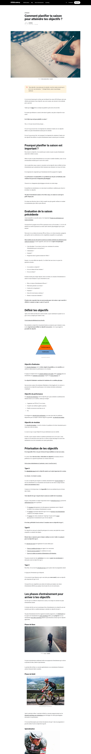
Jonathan (30, 22)
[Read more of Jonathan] (26, 23)
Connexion (70, 2)
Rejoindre (77, 2)
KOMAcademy (15, 2)
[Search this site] (66, 2)
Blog (32, 2)
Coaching (47, 2)
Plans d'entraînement (39, 2)
